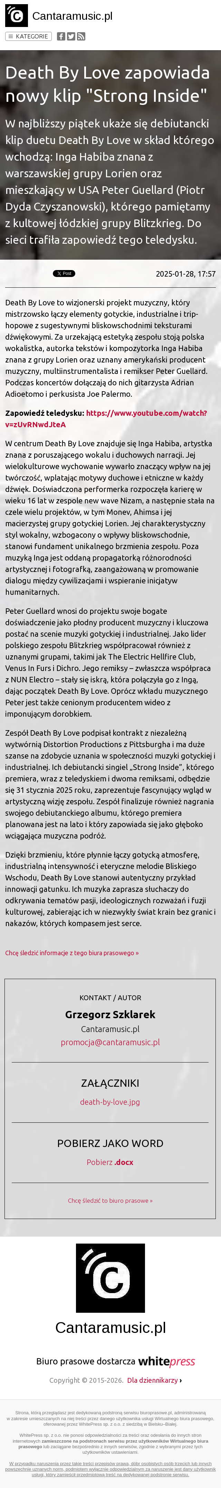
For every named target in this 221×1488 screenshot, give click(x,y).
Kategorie (28, 36)
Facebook (61, 36)
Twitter (71, 36)
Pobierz (110, 1162)
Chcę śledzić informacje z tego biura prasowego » (72, 953)
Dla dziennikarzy (154, 1380)
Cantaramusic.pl (72, 16)
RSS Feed (81, 36)
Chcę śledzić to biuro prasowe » (110, 1200)
